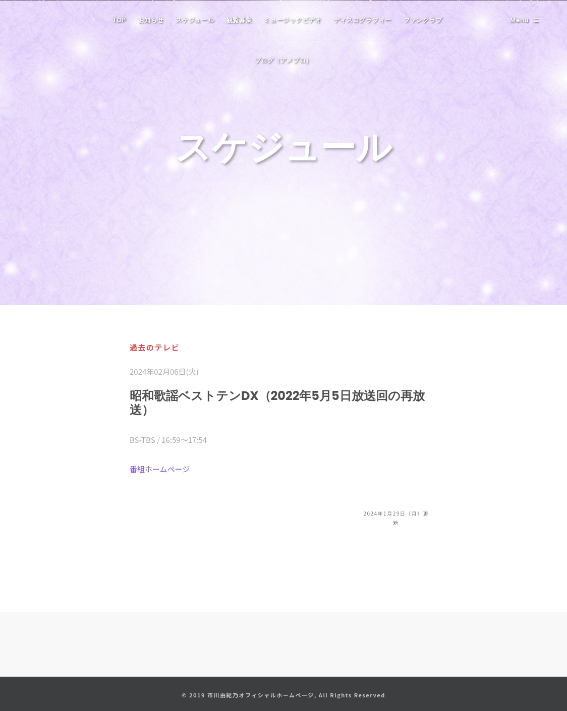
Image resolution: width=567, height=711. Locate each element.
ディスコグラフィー (362, 20)
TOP (119, 20)
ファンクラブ (423, 20)
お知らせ (151, 20)
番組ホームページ (160, 469)
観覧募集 (239, 20)
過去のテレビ (155, 347)
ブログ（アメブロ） (283, 60)
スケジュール (195, 20)
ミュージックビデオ (292, 20)
